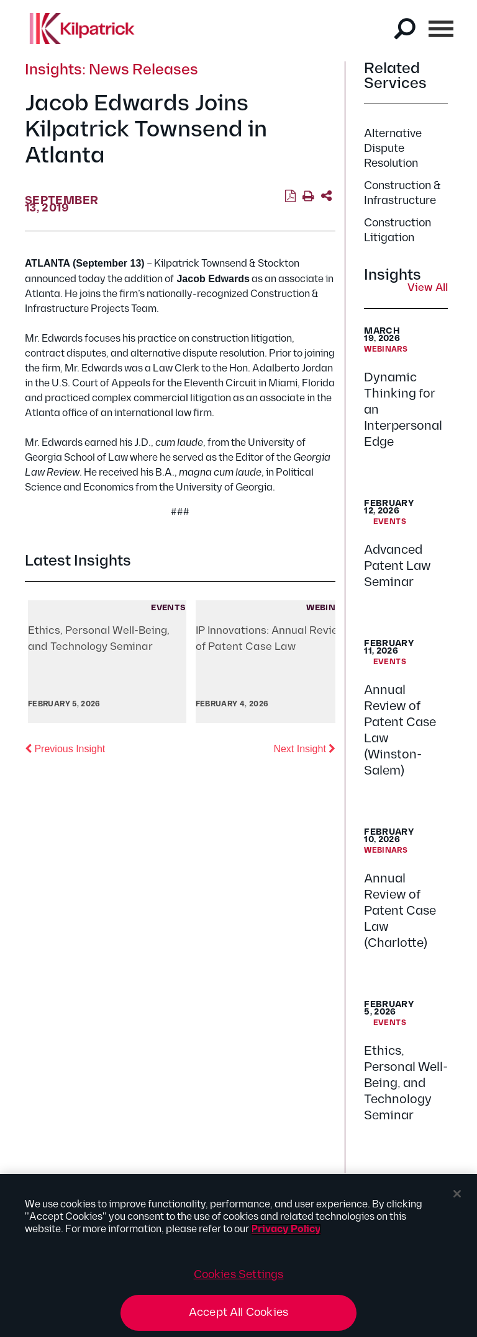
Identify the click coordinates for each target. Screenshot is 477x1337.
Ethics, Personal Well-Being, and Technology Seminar (406, 1083)
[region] (238, 1255)
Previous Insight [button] (65, 748)
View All (427, 288)
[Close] (457, 1193)
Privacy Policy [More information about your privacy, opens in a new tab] (286, 1229)
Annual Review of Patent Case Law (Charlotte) (400, 911)
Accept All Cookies (238, 1312)
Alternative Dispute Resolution (393, 148)
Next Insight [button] (304, 748)
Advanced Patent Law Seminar (397, 566)
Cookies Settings (239, 1274)
